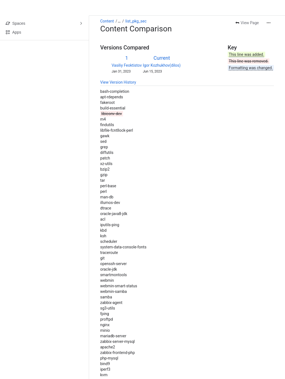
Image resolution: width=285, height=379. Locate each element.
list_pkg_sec (136, 21)
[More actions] (268, 23)
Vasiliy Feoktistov (127, 65)
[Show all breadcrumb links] (119, 21)
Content (107, 21)
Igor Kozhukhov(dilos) (162, 65)
